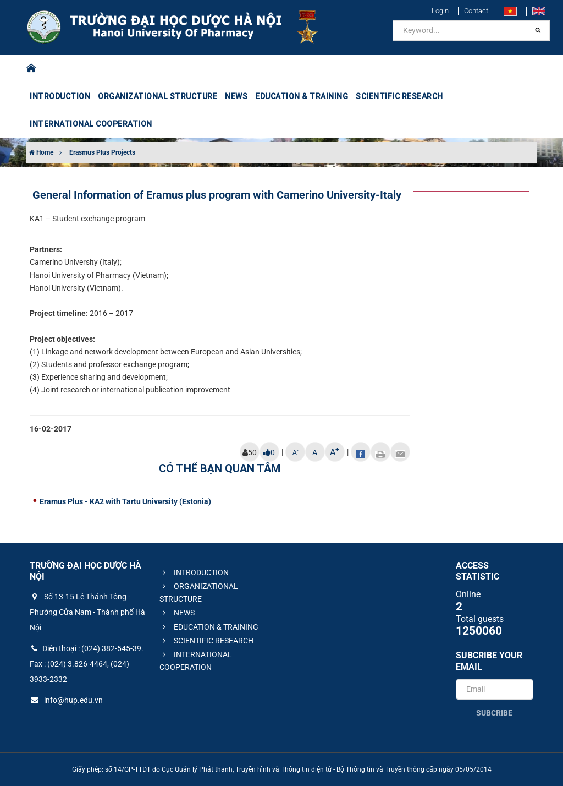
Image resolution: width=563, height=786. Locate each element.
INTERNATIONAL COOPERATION (91, 124)
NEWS (236, 96)
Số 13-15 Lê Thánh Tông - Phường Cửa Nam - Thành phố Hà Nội (87, 612)
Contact (476, 11)
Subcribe (494, 712)
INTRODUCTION (60, 96)
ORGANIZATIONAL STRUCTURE (157, 96)
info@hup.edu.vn (66, 700)
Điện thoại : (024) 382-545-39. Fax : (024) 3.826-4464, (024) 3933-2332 (86, 664)
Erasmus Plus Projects (102, 152)
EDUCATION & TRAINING (301, 96)
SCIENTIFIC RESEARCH (399, 96)
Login (440, 11)
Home (41, 152)
